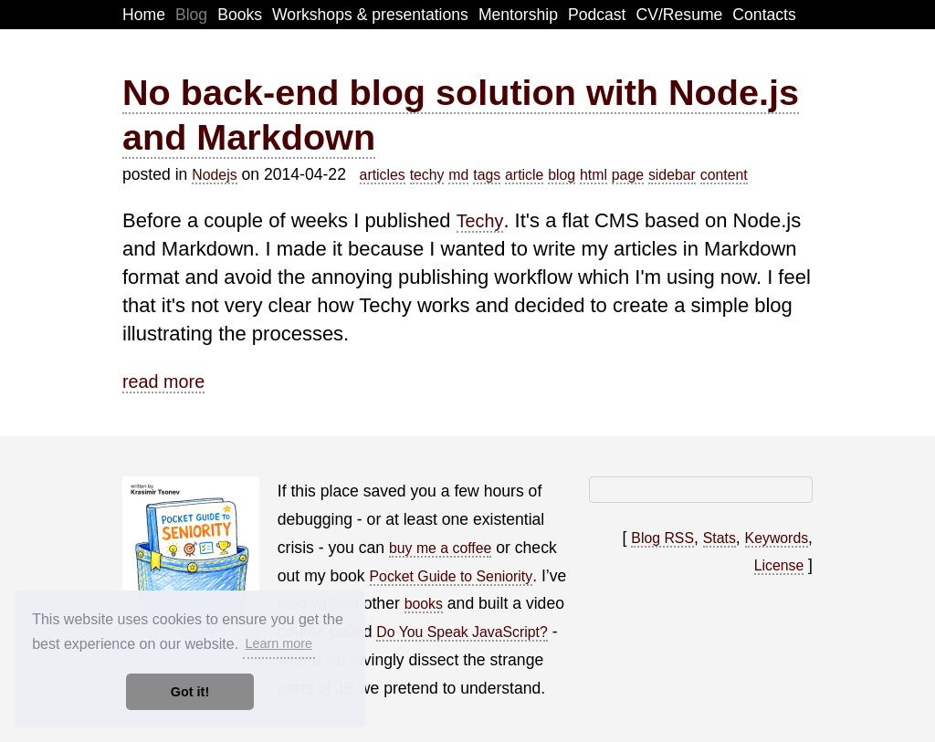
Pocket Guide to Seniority (451, 576)
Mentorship (518, 14)
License (779, 565)
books (423, 603)
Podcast (597, 14)
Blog (191, 14)
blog (561, 175)
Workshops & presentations (370, 14)
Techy (480, 221)
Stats (719, 538)
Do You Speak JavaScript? (461, 632)
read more (163, 381)
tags (486, 175)
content (724, 175)
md (458, 175)
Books (239, 14)
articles (382, 175)
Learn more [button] (278, 643)
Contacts (763, 14)
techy (427, 175)
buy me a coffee (440, 548)
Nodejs (214, 175)
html (593, 175)
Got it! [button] (190, 692)
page (628, 175)
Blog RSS (662, 538)
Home (143, 14)
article (524, 175)
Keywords (777, 538)
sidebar (672, 175)
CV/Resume (679, 14)
